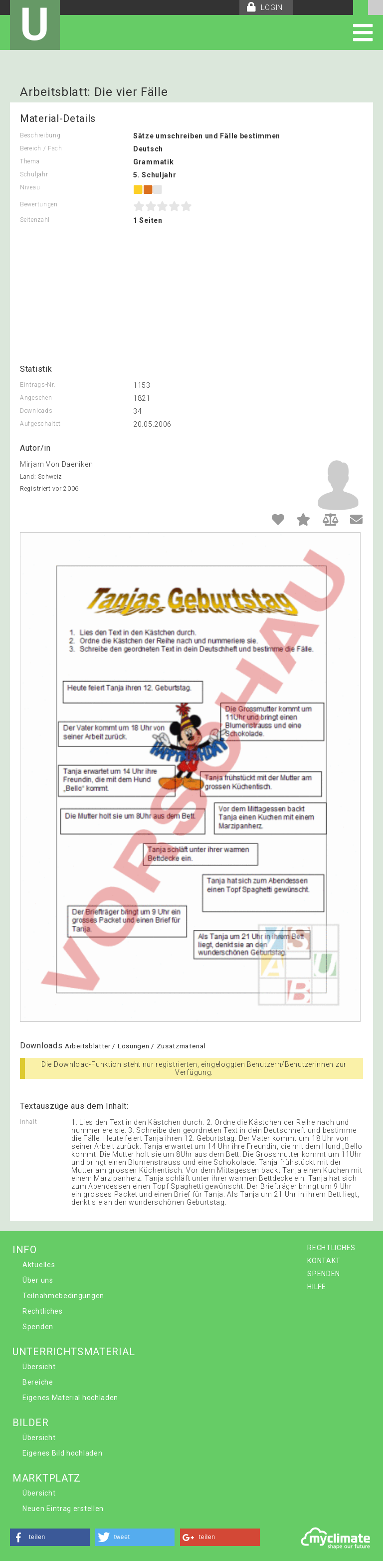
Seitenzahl (35, 219)
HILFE (316, 1287)
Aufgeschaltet (40, 423)
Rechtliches (42, 1311)
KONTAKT (324, 1261)
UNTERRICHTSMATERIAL (73, 1352)
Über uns (37, 1280)
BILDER (30, 1423)
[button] (50, 1537)
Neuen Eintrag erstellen (63, 1509)
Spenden (37, 1327)
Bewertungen (39, 204)
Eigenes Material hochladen (70, 1398)
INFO (24, 1250)
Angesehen (36, 397)
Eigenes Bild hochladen (62, 1453)
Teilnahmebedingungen (63, 1296)
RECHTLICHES (331, 1248)
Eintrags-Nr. (37, 384)
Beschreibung (40, 135)
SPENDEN (323, 1274)
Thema (30, 161)
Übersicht (38, 1367)
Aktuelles (38, 1265)
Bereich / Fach (41, 148)
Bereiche (37, 1382)
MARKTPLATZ (46, 1478)
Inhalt (28, 1121)
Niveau (30, 187)
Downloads (36, 410)
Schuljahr (34, 174)
